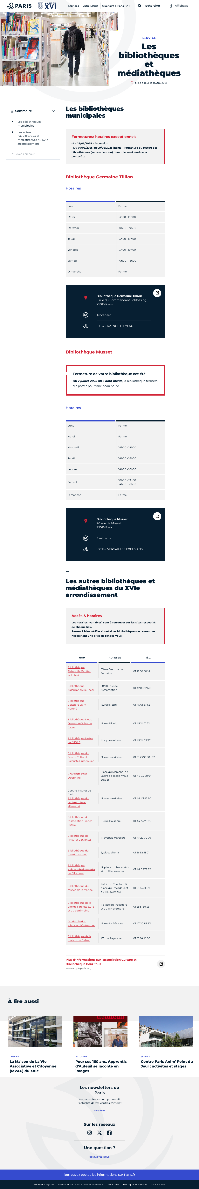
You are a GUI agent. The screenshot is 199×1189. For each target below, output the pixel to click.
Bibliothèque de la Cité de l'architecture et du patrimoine (81, 906)
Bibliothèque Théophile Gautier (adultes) (79, 671)
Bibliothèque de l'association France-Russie (80, 820)
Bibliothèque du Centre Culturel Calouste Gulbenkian (81, 757)
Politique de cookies (135, 1184)
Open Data (113, 1184)
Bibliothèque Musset (112, 519)
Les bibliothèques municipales (29, 123)
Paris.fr (129, 1175)
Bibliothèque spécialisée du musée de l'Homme (81, 869)
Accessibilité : (80, 1184)
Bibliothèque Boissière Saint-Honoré (77, 704)
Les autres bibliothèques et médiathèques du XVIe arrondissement (32, 137)
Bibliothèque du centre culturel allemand (78, 802)
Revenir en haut (25, 153)
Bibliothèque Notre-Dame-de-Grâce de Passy (80, 723)
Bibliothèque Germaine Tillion (119, 296)
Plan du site (158, 1184)
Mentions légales (44, 1184)
